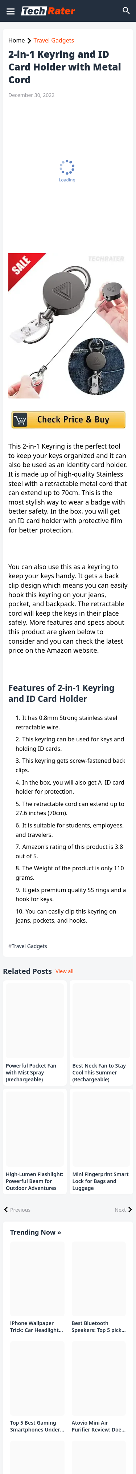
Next (120, 1209)
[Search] (127, 10)
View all (64, 971)
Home (16, 40)
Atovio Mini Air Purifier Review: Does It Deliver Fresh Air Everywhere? (98, 1426)
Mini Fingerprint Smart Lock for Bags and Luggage (101, 1181)
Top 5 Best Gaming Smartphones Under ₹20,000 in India (35, 1426)
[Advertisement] (68, 176)
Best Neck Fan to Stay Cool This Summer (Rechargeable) (99, 1072)
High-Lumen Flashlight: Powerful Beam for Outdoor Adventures (34, 1181)
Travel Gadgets (54, 40)
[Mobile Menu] (10, 11)
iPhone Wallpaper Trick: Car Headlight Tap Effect (34, 1327)
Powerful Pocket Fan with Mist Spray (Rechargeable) (31, 1072)
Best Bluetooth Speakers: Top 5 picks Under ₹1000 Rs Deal (98, 1327)
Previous (20, 1209)
